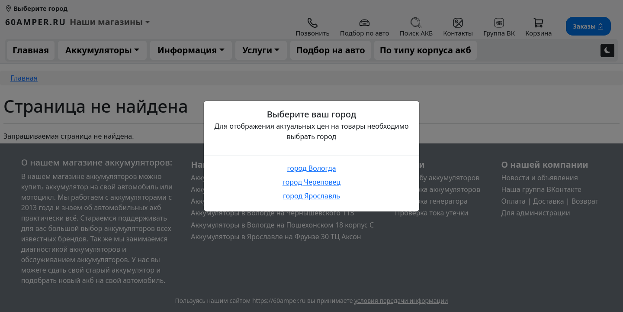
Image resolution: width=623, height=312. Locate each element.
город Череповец (311, 182)
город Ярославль (311, 196)
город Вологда (311, 168)
